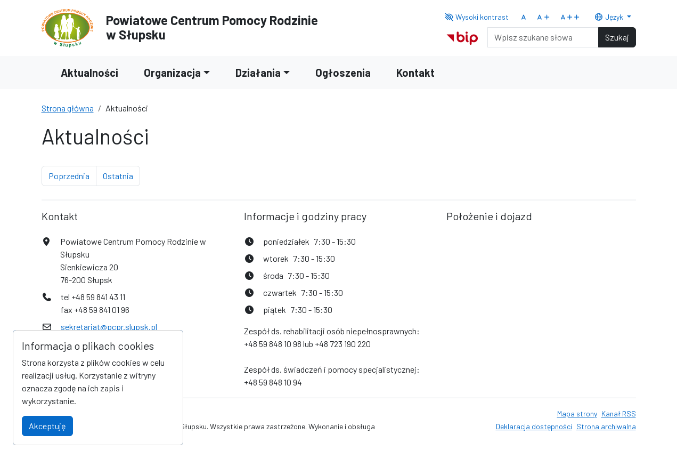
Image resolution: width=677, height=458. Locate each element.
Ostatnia (121, 175)
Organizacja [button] (172, 72)
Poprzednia (72, 175)
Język (609, 16)
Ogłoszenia (343, 72)
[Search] (543, 37)
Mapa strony (577, 413)
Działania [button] (258, 72)
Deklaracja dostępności (534, 426)
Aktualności (89, 72)
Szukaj (617, 37)
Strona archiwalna (606, 426)
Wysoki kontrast (476, 16)
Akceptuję (47, 426)
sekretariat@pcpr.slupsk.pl (109, 327)
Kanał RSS (618, 413)
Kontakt (415, 72)
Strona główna (68, 108)
